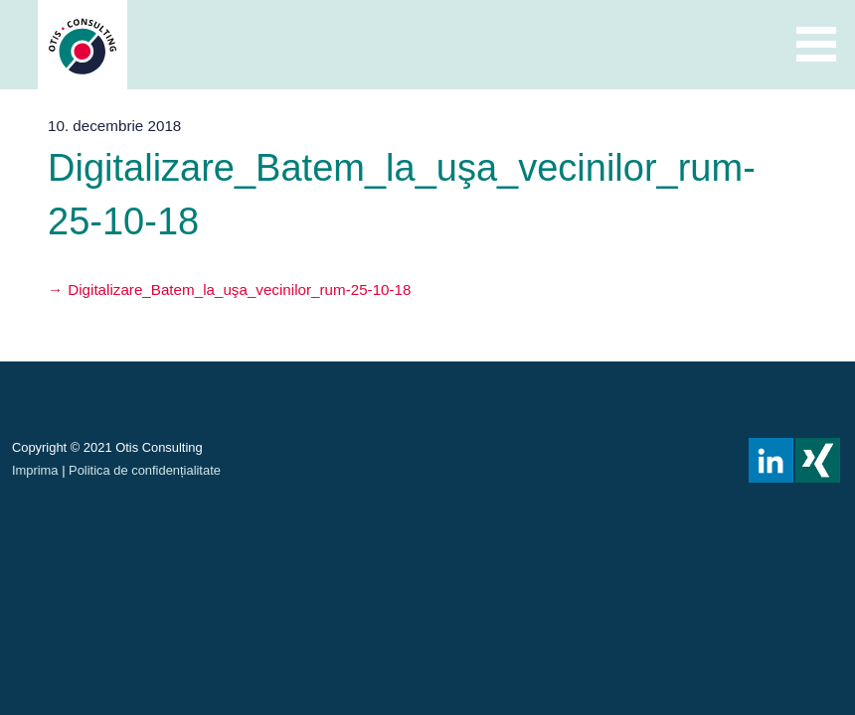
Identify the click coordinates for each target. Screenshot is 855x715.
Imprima (35, 470)
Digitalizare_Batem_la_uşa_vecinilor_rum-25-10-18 (239, 289)
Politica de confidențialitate (145, 470)
